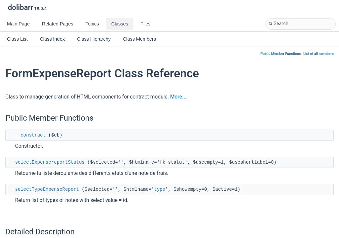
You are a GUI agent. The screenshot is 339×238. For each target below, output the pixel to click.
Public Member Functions (281, 54)
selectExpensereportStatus (49, 162)
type (159, 189)
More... (178, 97)
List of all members (318, 54)
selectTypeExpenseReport (47, 189)
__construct (30, 135)
